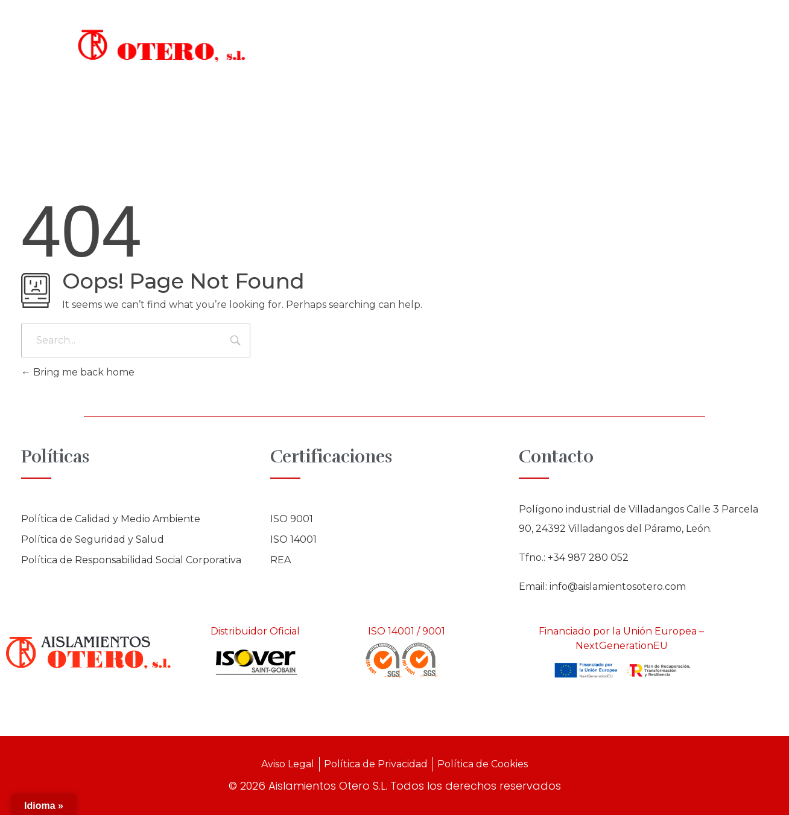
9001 (433, 631)
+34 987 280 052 (588, 557)
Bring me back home (78, 372)
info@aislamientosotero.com (618, 586)
